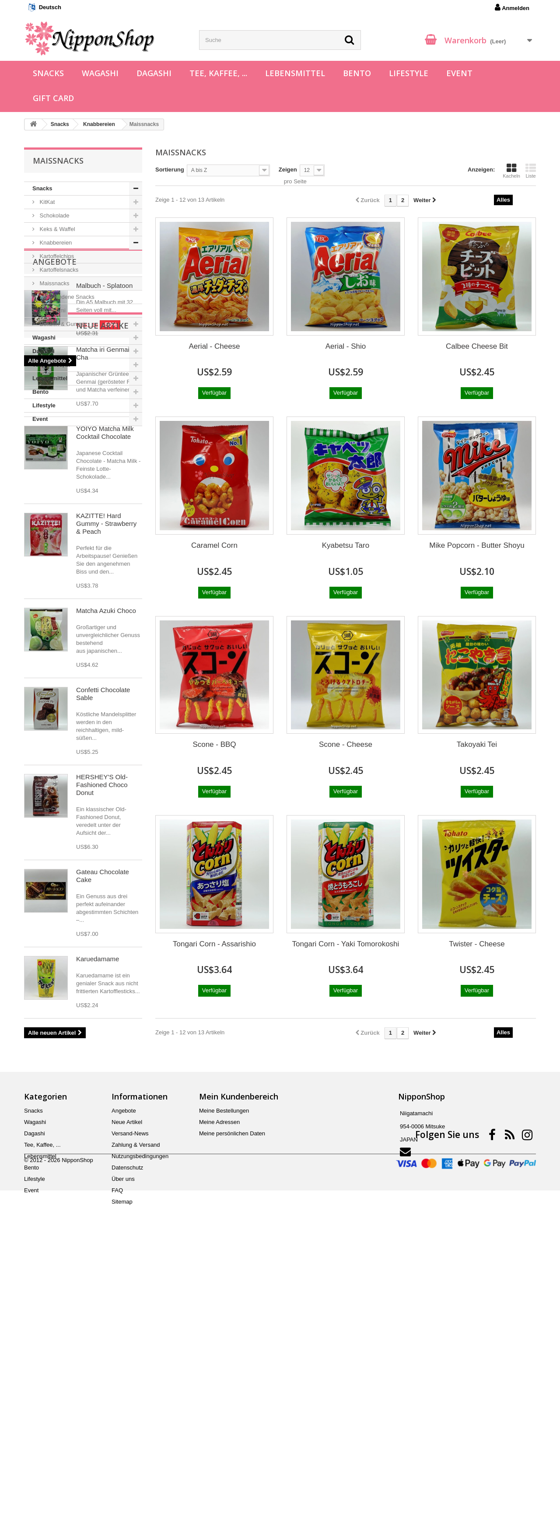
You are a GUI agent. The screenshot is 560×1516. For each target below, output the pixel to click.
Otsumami (52, 310)
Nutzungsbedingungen (140, 1415)
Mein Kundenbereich (238, 1355)
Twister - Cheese (477, 944)
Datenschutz (127, 1426)
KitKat (46, 202)
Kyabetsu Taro (345, 545)
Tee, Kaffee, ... (218, 73)
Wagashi (100, 73)
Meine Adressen (219, 1381)
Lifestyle (408, 73)
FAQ (117, 1449)
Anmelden (512, 7)
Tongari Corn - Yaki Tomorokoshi (345, 944)
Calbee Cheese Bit (477, 346)
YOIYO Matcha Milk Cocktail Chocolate (105, 690)
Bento (357, 73)
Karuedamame (97, 1216)
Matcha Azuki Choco (106, 868)
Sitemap (122, 1460)
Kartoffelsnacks (58, 269)
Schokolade (54, 215)
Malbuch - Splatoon (104, 476)
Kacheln (511, 171)
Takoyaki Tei (477, 744)
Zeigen (288, 169)
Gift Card (53, 98)
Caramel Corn (214, 545)
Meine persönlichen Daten (232, 1392)
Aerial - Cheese (214, 346)
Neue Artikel (61, 583)
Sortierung (169, 169)
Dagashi (154, 73)
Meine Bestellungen (224, 1369)
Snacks (48, 73)
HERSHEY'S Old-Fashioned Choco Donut (102, 1042)
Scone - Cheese (345, 744)
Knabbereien (55, 242)
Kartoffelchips (56, 256)
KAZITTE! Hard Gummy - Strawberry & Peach (106, 781)
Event (459, 73)
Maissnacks (54, 283)
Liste (530, 171)
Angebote (55, 452)
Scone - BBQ (214, 744)
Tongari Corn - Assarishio (214, 944)
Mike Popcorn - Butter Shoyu (476, 545)
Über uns (123, 1438)
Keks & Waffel (56, 229)
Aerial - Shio (346, 346)
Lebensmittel (295, 73)
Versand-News (130, 1392)
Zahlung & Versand (136, 1403)
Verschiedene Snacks (66, 297)
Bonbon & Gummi (61, 324)
